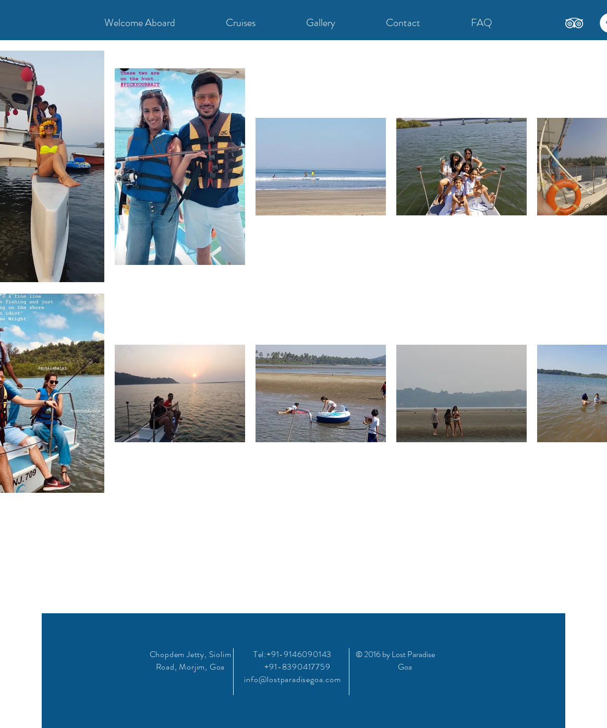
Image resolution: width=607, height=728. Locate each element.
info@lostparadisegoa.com (292, 679)
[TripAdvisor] (574, 23)
